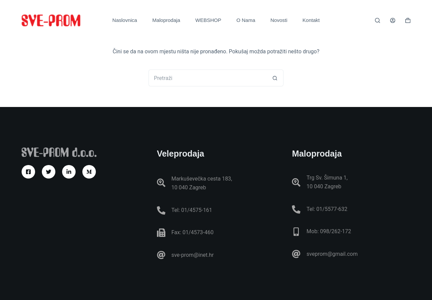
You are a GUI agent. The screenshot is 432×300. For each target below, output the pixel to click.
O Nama (245, 20)
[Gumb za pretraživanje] (275, 78)
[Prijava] (392, 20)
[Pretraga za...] (207, 78)
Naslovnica (124, 20)
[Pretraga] (377, 20)
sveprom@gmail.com (331, 254)
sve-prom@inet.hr (192, 255)
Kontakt (311, 20)
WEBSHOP (208, 20)
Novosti (278, 20)
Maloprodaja (166, 20)
